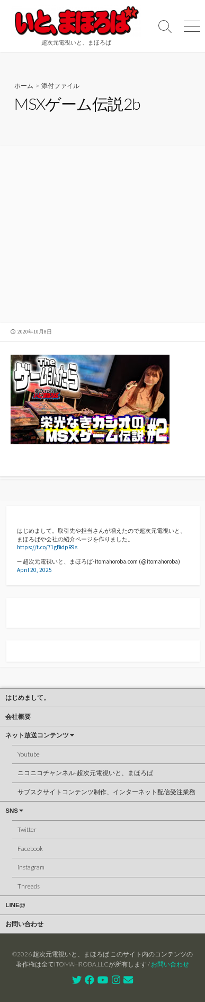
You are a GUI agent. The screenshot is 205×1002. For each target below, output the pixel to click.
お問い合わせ (24, 924)
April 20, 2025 (34, 570)
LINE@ (15, 905)
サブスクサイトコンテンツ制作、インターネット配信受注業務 (106, 791)
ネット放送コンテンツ (37, 735)
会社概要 (18, 717)
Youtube (28, 754)
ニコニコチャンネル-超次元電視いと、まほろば (85, 772)
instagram (30, 867)
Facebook (30, 848)
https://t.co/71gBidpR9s (47, 547)
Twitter (27, 829)
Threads (28, 886)
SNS (11, 810)
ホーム (23, 86)
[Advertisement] (102, 236)
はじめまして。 (27, 698)
